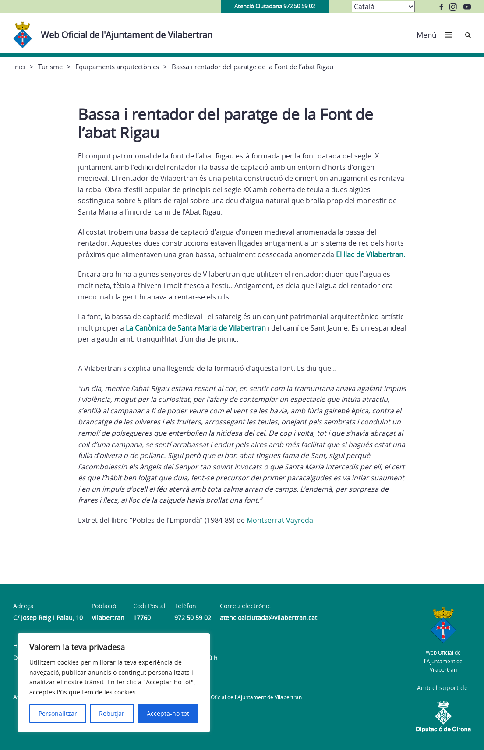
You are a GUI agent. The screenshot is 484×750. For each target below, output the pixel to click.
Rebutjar (111, 713)
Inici (19, 66)
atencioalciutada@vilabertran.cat (268, 617)
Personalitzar (58, 713)
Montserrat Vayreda (280, 520)
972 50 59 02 (192, 617)
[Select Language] (383, 6)
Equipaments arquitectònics (117, 66)
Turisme (50, 66)
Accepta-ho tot (168, 713)
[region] (114, 682)
